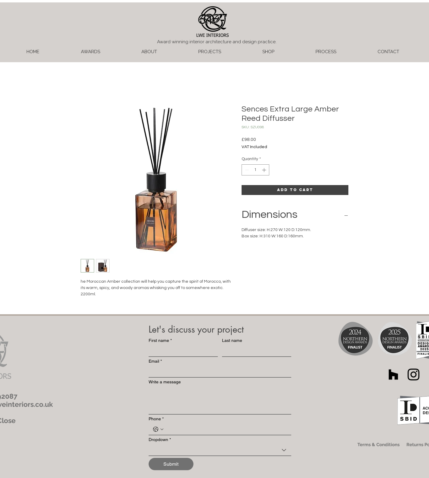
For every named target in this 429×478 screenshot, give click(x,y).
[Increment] (264, 170)
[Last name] (255, 351)
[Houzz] (393, 374)
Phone (156, 419)
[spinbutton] (255, 170)
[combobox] (220, 450)
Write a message (165, 381)
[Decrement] (246, 170)
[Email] (218, 371)
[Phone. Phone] (226, 429)
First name (160, 340)
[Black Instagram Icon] (413, 374)
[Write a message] (220, 400)
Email (155, 361)
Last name (232, 340)
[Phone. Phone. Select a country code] (158, 429)
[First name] (181, 351)
